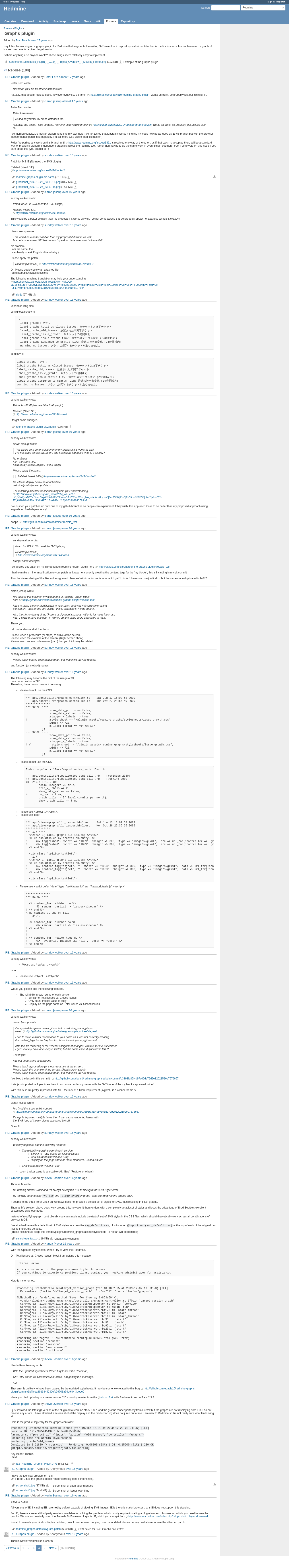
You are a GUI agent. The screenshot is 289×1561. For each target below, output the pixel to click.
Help (23, 1)
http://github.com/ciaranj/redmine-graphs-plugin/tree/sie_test (134, 566)
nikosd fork (107, 1397)
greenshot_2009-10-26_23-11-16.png (38, 182)
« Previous (12, 1548)
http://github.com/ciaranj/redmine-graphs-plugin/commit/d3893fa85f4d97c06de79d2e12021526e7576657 (117, 1078)
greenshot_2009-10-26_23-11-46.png (38, 186)
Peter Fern (51, 77)
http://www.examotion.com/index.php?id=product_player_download (168, 1516)
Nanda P (50, 1243)
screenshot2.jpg (25, 1490)
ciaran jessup (53, 101)
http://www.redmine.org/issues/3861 (89, 142)
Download (27, 21)
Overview (10, 21)
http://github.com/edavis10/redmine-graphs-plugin (120, 94)
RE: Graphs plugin (17, 77)
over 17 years (39, 40)
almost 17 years (69, 77)
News (87, 21)
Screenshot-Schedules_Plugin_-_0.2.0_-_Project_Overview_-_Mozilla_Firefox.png (58, 61)
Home (6, 1)
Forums (111, 21)
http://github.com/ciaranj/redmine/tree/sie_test (50, 522)
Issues (75, 21)
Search (205, 7)
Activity (44, 21)
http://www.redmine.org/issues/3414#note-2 (39, 170)
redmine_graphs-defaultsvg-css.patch (38, 1529)
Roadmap (60, 21)
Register (281, 1)
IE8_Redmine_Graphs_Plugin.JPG (36, 1463)
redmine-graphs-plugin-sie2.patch (36, 426)
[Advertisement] (242, 93)
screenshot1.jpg (25, 1485)
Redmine (133, 1558)
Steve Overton (53, 1403)
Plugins (18, 28)
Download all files (215, 176)
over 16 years (72, 155)
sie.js (19, 294)
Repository (128, 21)
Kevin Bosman (53, 1178)
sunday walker (53, 155)
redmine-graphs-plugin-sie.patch (35, 177)
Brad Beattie (23, 40)
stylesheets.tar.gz (26, 1238)
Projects (14, 1)
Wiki (98, 21)
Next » (53, 1548)
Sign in (271, 1)
